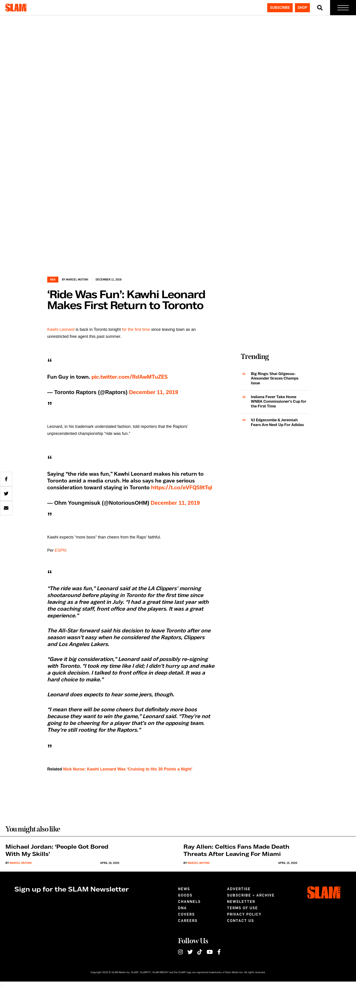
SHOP (302, 7)
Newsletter (241, 901)
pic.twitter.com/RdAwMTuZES (129, 377)
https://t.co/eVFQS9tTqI (181, 487)
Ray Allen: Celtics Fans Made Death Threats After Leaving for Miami (236, 850)
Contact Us (240, 921)
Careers (188, 921)
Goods (185, 895)
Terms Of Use (242, 908)
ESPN (60, 550)
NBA (53, 279)
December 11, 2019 (153, 392)
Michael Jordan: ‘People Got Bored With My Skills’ (56, 850)
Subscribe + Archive (251, 895)
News (184, 889)
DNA (182, 908)
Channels (189, 901)
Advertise (239, 889)
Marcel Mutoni (77, 279)
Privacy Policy (244, 914)
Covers (186, 914)
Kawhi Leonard (60, 329)
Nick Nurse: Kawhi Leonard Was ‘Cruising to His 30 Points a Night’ (127, 769)
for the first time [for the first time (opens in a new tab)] (136, 329)
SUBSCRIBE (280, 7)
